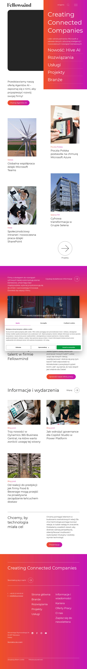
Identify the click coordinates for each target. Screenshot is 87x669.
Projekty (56, 72)
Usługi (54, 64)
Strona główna (41, 594)
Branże (55, 79)
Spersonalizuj (43, 347)
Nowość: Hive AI (64, 49)
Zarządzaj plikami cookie (16, 659)
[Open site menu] (75, 5)
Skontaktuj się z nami (15, 642)
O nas (59, 613)
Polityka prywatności (36, 659)
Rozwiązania (61, 57)
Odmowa (18, 347)
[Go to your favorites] (61, 5)
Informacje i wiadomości (63, 596)
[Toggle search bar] (68, 5)
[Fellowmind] (20, 5)
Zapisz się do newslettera (63, 619)
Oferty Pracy (63, 608)
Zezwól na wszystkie (68, 347)
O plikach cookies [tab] (69, 323)
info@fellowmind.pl (16, 596)
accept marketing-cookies (38, 315)
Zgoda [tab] (18, 323)
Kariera (60, 603)
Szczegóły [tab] (43, 323)
